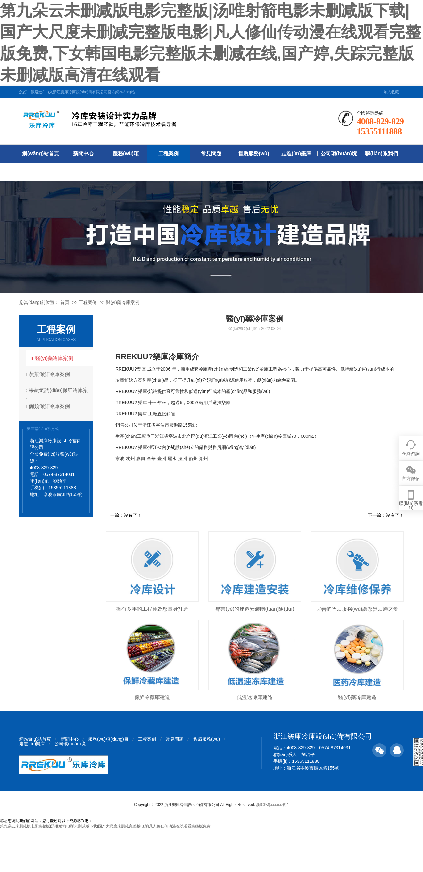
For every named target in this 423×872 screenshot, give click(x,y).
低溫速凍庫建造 (255, 697)
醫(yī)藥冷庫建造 (357, 697)
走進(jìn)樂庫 (296, 153)
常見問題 (211, 153)
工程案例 (168, 153)
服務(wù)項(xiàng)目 (126, 162)
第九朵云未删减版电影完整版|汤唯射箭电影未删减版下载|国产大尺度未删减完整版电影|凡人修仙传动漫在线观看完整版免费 (105, 826)
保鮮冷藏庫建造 (152, 697)
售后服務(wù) (253, 153)
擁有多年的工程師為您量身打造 (152, 609)
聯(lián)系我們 (381, 153)
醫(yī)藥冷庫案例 (122, 302)
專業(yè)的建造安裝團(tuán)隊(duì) (254, 609)
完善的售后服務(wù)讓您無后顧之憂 (357, 609)
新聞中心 (83, 153)
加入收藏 (391, 92)
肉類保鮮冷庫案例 (50, 406)
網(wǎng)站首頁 (40, 153)
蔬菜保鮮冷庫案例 (50, 374)
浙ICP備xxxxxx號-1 (272, 805)
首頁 (64, 302)
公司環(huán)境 (339, 153)
